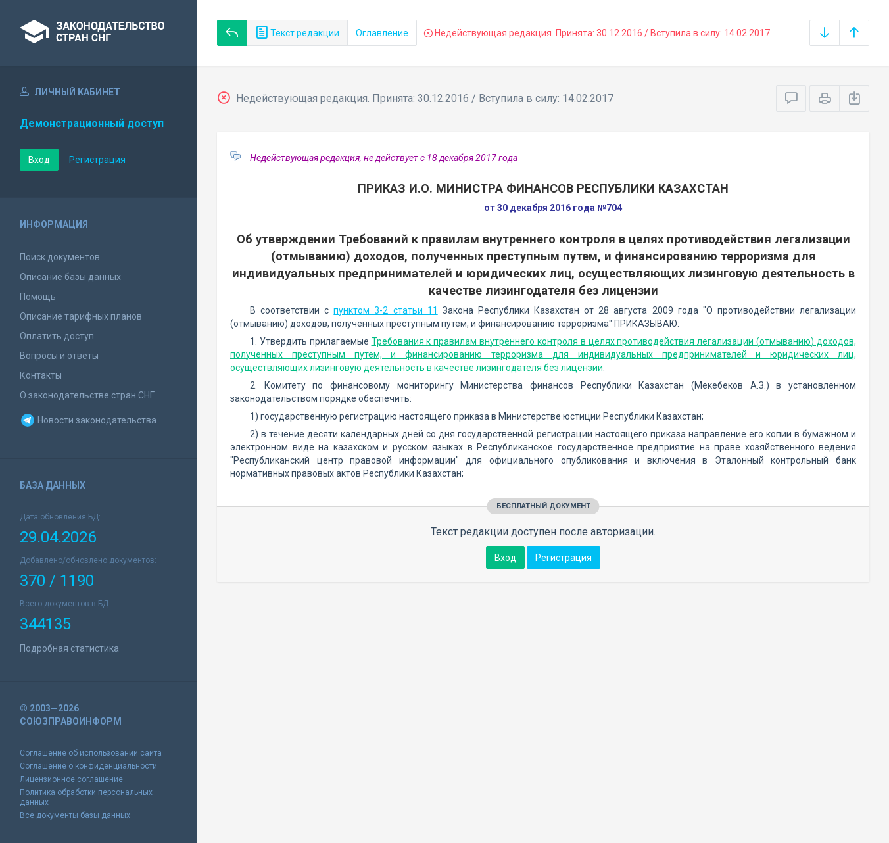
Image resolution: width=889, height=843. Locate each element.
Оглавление (382, 33)
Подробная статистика (69, 648)
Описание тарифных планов (81, 316)
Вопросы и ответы (59, 355)
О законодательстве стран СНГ (87, 395)
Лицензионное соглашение (71, 779)
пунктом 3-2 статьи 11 (385, 310)
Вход (39, 160)
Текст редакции (297, 32)
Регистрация (97, 160)
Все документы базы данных (75, 815)
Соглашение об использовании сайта (91, 753)
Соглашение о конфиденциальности (88, 766)
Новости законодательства (88, 420)
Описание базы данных (70, 277)
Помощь (38, 296)
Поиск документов (60, 257)
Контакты (41, 375)
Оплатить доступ (57, 336)
